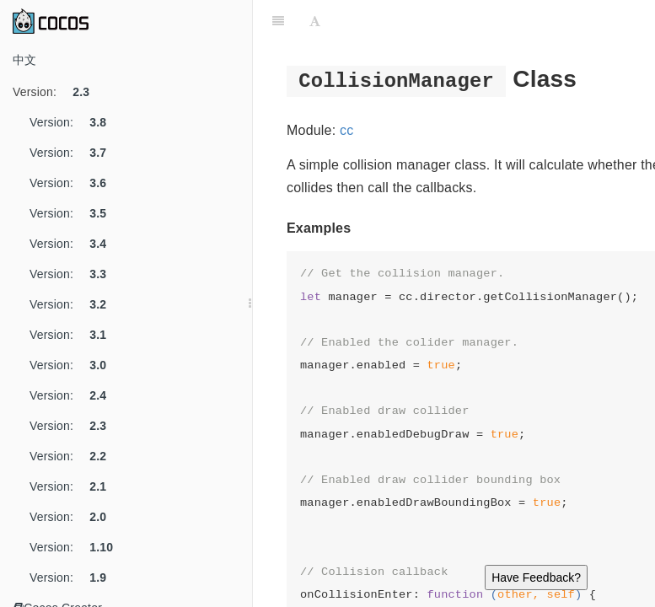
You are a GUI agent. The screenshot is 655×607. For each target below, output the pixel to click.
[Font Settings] (315, 21)
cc (346, 130)
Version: (57, 92)
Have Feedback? (536, 577)
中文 (24, 60)
